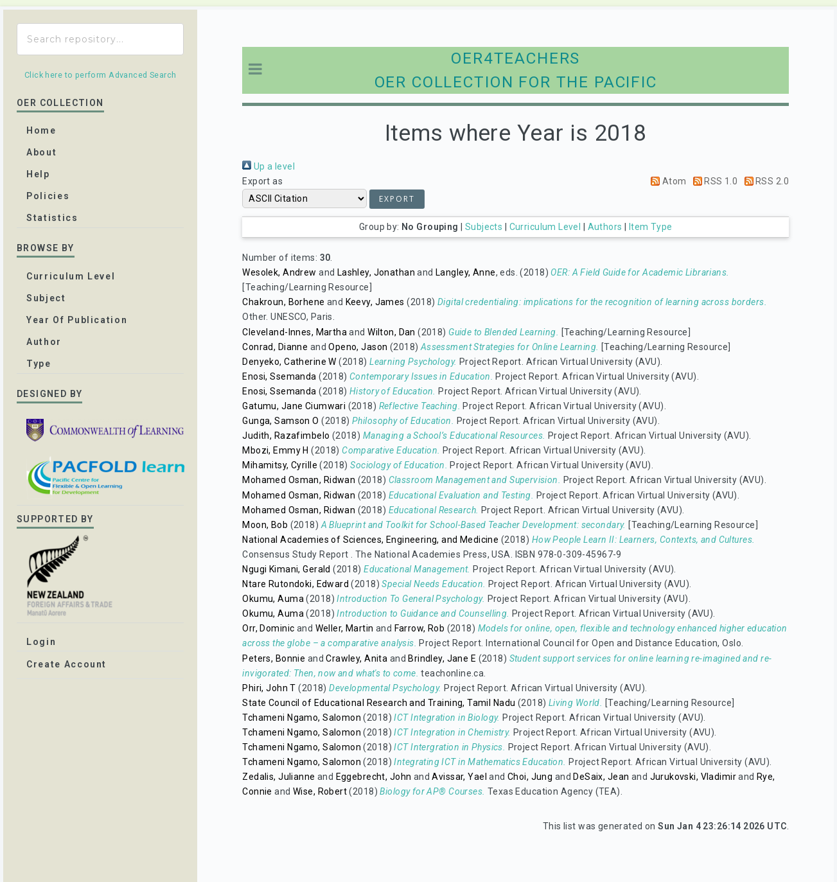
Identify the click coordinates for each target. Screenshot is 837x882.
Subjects (483, 227)
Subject (46, 298)
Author (44, 342)
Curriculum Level (545, 227)
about (41, 152)
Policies (47, 196)
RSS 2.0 (764, 181)
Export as (262, 181)
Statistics (52, 218)
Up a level (268, 166)
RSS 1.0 (713, 181)
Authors (605, 227)
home (41, 130)
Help (38, 174)
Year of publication (76, 320)
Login (41, 642)
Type (38, 363)
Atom (666, 181)
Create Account (66, 664)
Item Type (651, 227)
